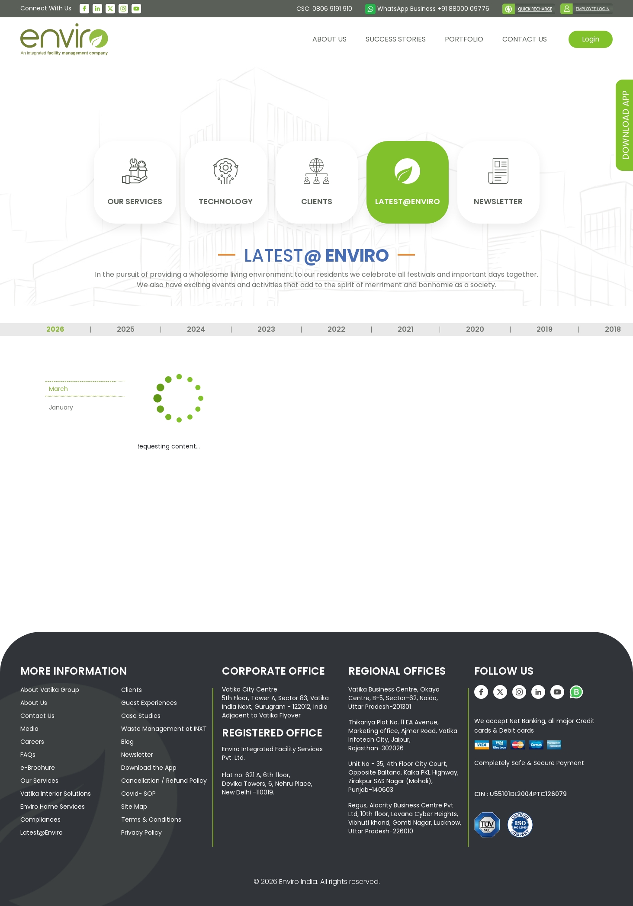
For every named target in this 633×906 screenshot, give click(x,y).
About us (329, 39)
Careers (32, 740)
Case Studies (141, 714)
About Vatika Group (49, 688)
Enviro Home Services (52, 804)
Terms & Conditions (151, 817)
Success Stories (396, 39)
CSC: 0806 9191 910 (324, 8)
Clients (131, 688)
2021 (406, 328)
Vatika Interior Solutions (55, 792)
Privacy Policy (141, 830)
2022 (336, 328)
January (61, 405)
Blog (127, 740)
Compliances (40, 817)
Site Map (134, 804)
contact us (524, 39)
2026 (55, 328)
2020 (475, 328)
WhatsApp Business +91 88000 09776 (427, 8)
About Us (33, 701)
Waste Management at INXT (164, 727)
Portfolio (464, 39)
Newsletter (137, 753)
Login (590, 39)
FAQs (27, 753)
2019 (545, 328)
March (58, 387)
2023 (266, 328)
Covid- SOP (138, 792)
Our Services (39, 779)
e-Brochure (37, 766)
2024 (196, 328)
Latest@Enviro (41, 830)
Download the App (149, 766)
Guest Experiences (149, 701)
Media (29, 727)
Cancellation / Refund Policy (164, 779)
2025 (126, 328)
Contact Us (37, 714)
